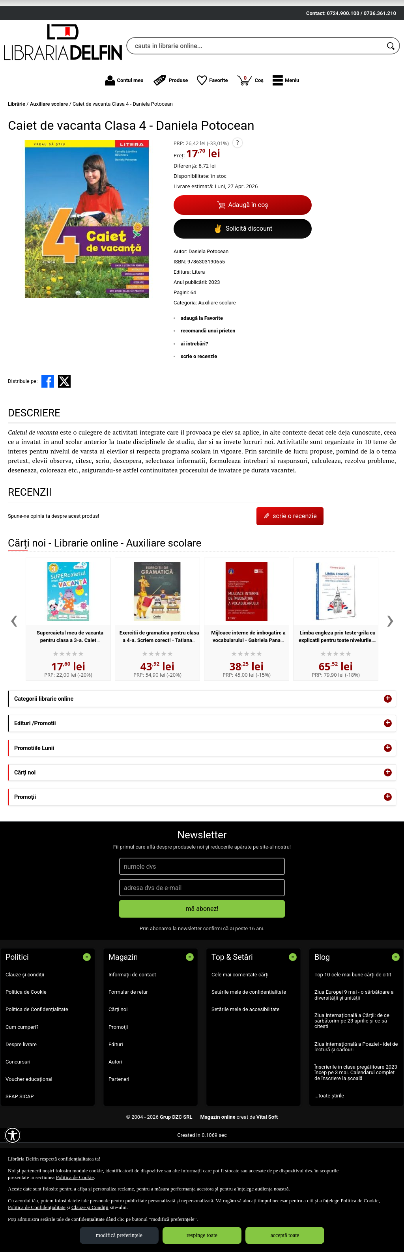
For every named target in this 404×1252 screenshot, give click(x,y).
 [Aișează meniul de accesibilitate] (12, 1135)
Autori (115, 1108)
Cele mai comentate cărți (240, 1021)
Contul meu (124, 126)
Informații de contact (132, 1021)
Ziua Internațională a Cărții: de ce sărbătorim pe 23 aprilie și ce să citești (351, 1066)
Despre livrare (21, 1090)
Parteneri (118, 1125)
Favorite (212, 126)
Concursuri (18, 1108)
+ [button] (387, 745)
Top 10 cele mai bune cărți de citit (352, 1021)
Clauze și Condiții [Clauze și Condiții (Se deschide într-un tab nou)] (89, 1207)
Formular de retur (128, 1038)
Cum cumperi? (22, 1073)
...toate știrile (329, 1141)
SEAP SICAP (20, 1143)
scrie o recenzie (199, 402)
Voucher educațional (29, 1125)
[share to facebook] (47, 427)
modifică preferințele (119, 1235)
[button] (286, 126)
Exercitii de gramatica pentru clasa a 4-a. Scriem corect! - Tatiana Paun (159, 686)
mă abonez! (202, 955)
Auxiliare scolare (217, 348)
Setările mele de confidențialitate (248, 1038)
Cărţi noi (117, 1055)
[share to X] (64, 427)
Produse (170, 126)
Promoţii (118, 1073)
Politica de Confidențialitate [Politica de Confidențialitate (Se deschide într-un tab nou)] (36, 1207)
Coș (250, 125)
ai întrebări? (194, 389)
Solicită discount (242, 274)
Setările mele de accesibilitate (245, 1055)
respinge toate (202, 1235)
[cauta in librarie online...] (254, 92)
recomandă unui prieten (208, 377)
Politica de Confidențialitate (37, 1055)
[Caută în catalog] (391, 92)
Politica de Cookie (26, 1038)
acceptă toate (285, 1235)
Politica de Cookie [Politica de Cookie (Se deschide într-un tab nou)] (75, 1177)
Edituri (115, 1090)
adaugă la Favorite (202, 364)
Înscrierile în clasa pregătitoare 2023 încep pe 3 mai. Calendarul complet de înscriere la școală (355, 1118)
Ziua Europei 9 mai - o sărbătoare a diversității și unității (354, 1041)
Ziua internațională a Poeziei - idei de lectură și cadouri (356, 1092)
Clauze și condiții (25, 1021)
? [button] (237, 188)
